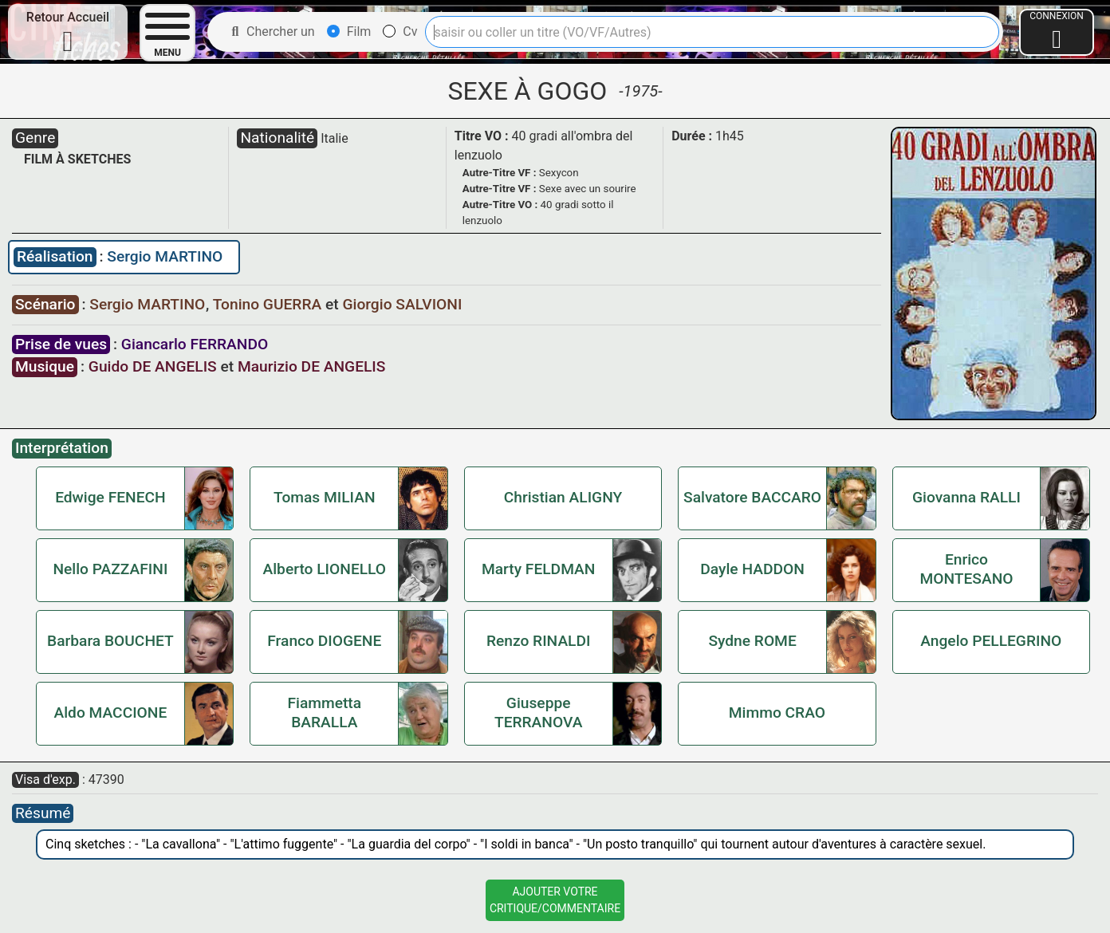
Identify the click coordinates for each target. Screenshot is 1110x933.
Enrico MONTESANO (966, 569)
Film (349, 31)
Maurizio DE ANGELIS (311, 366)
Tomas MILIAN (325, 497)
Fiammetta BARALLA (324, 712)
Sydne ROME (752, 641)
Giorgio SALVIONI (402, 304)
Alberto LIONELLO (325, 569)
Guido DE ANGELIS (153, 366)
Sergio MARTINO (164, 256)
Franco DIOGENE (324, 641)
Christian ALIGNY (563, 497)
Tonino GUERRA (269, 304)
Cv (400, 31)
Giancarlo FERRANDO (194, 344)
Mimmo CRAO (777, 712)
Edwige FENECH (110, 497)
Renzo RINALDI (538, 641)
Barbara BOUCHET (110, 641)
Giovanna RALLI (966, 497)
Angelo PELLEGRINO (990, 641)
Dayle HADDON (752, 569)
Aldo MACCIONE (110, 712)
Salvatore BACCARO (752, 497)
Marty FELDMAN (539, 569)
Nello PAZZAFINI (110, 569)
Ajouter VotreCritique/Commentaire (555, 900)
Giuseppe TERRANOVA (538, 712)
